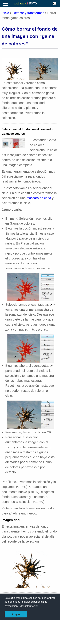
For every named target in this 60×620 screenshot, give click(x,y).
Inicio (5, 13)
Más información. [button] (29, 606)
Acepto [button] (16, 614)
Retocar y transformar (28, 13)
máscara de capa (39, 198)
